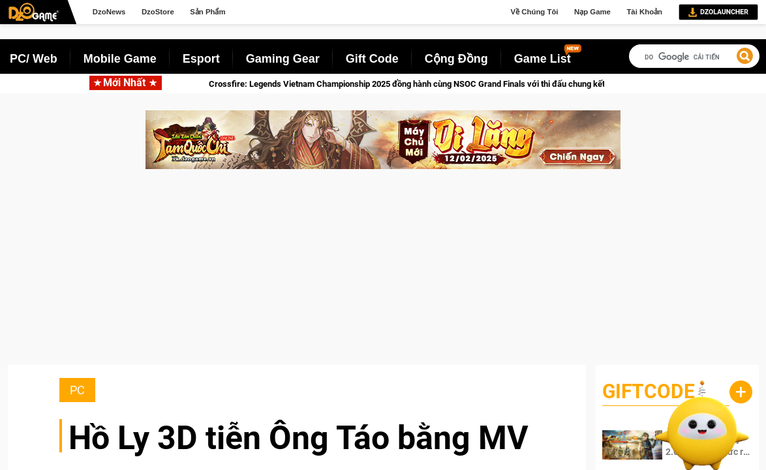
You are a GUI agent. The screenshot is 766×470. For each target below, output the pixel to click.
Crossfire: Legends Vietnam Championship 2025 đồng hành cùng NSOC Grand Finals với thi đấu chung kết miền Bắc (440, 84)
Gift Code (372, 58)
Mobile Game (120, 58)
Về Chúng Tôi (535, 12)
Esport (201, 58)
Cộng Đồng (456, 58)
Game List (542, 58)
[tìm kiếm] (691, 57)
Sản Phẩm (207, 12)
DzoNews (109, 12)
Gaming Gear (283, 58)
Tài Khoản (644, 12)
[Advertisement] (383, 273)
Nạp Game (592, 12)
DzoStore (158, 12)
